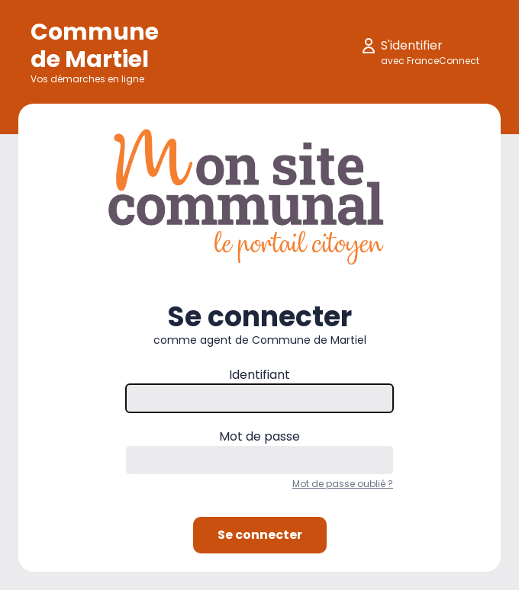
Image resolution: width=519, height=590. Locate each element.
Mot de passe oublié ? (342, 483)
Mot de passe (259, 436)
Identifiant (259, 374)
